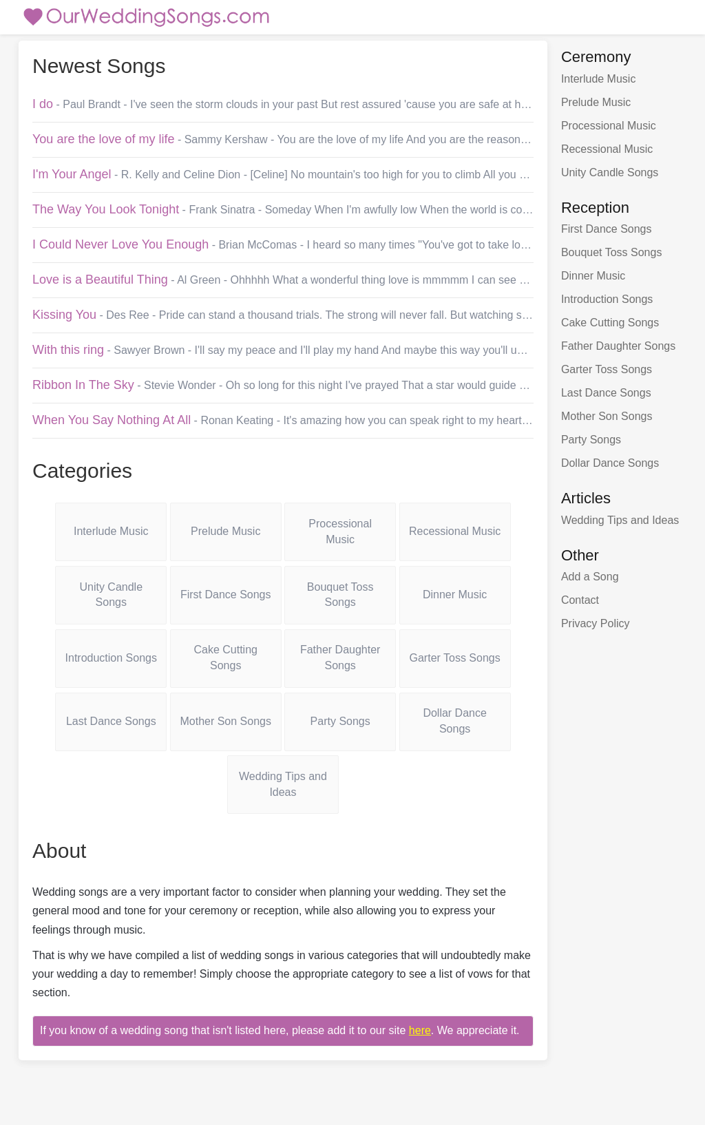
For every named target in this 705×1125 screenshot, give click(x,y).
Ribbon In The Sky (83, 385)
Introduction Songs (111, 658)
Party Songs (340, 721)
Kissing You (64, 315)
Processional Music (340, 531)
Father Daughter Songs (340, 657)
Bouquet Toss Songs (340, 595)
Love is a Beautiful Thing (100, 279)
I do (42, 104)
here (420, 1030)
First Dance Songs (225, 594)
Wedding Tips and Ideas (283, 784)
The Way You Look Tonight (105, 209)
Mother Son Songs (225, 721)
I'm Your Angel (72, 174)
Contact (580, 600)
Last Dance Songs (111, 721)
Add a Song (590, 576)
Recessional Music (455, 531)
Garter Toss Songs (455, 658)
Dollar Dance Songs (454, 721)
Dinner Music (455, 594)
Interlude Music (111, 531)
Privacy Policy (595, 623)
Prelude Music (225, 531)
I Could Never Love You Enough (120, 244)
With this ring (68, 350)
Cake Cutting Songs (225, 657)
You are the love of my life (103, 139)
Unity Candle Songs (111, 595)
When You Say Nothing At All (111, 420)
